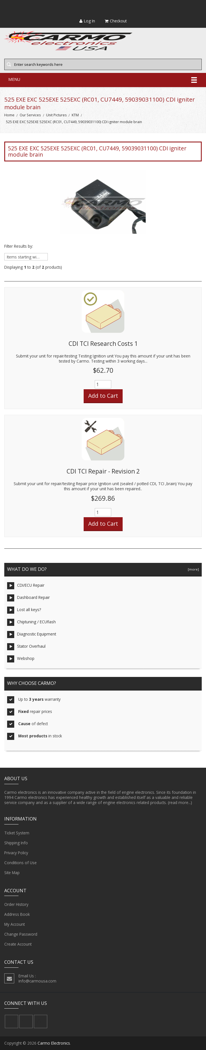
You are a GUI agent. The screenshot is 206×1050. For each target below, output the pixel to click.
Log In (87, 21)
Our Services (30, 115)
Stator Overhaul (26, 646)
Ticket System (16, 833)
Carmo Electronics (54, 1043)
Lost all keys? (24, 610)
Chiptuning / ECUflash (31, 622)
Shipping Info (16, 843)
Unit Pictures (56, 115)
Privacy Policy (16, 853)
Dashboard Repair (28, 597)
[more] (192, 569)
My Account (14, 924)
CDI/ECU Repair (25, 585)
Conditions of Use (20, 862)
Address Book (17, 914)
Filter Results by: (18, 246)
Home (9, 115)
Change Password (20, 934)
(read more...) (180, 802)
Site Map (12, 872)
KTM (75, 115)
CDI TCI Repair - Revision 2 (103, 471)
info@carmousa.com (37, 981)
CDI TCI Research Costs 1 (103, 344)
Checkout (116, 21)
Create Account (18, 944)
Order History (16, 904)
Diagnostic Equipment (31, 634)
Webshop (20, 658)
